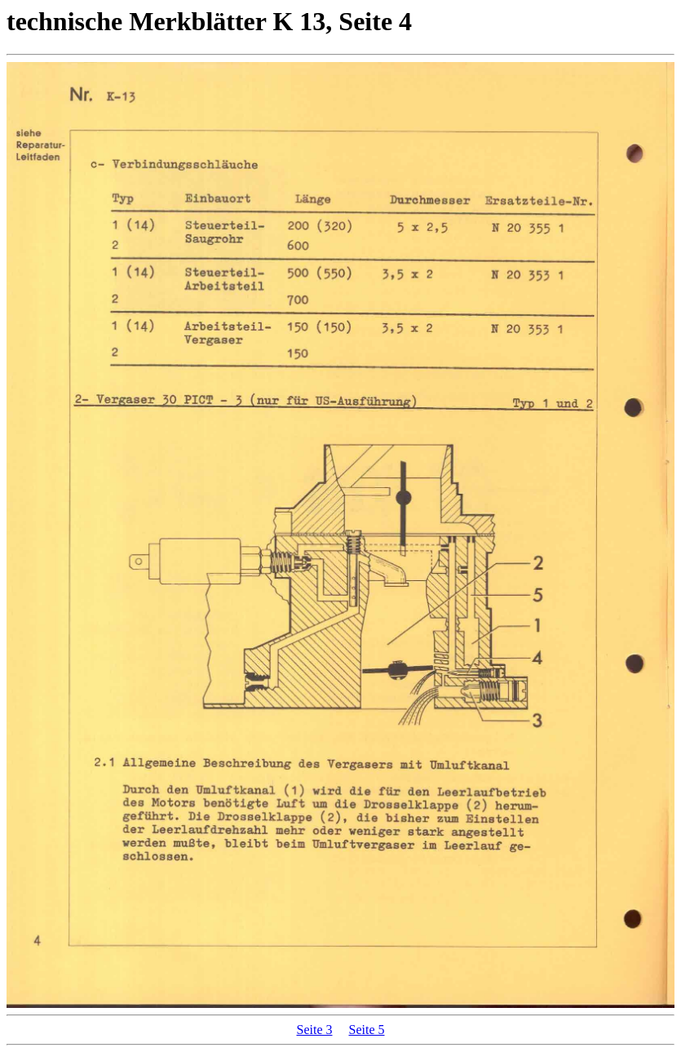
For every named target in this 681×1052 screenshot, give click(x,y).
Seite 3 (315, 1029)
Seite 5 (367, 1029)
